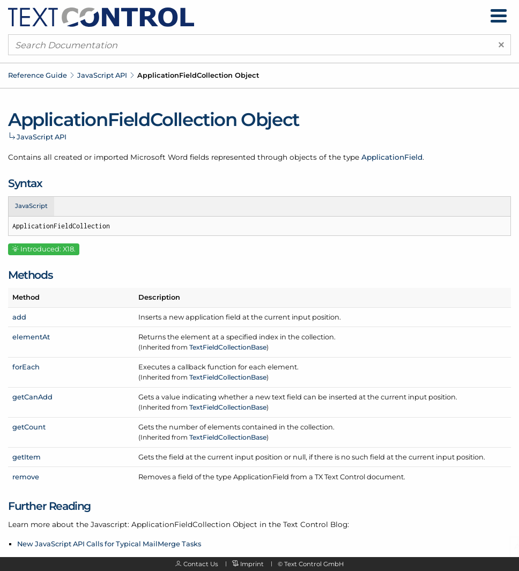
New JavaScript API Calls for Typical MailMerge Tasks (109, 543)
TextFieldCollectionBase (227, 347)
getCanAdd (32, 396)
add (19, 317)
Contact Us (200, 564)
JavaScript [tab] (31, 206)
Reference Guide (37, 75)
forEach (26, 366)
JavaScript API (102, 75)
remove (25, 476)
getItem (26, 457)
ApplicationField (391, 157)
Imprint (252, 564)
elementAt (31, 336)
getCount (29, 426)
